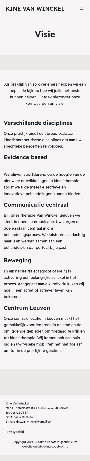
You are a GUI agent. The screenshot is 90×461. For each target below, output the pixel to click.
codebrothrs (59, 446)
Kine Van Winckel (35, 8)
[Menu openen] (81, 9)
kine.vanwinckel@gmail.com (34, 421)
